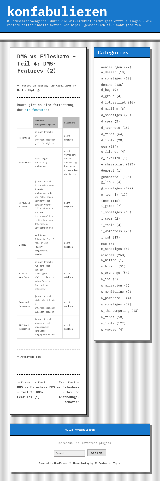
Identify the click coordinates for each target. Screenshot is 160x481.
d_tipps (107, 134)
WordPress (60, 463)
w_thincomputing (115, 311)
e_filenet (109, 152)
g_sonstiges (111, 188)
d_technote (110, 128)
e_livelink (110, 158)
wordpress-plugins (96, 443)
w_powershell (112, 298)
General (107, 170)
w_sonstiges (111, 304)
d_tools (107, 140)
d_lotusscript (113, 102)
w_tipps (107, 317)
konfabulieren (57, 11)
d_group (107, 96)
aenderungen (111, 67)
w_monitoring (112, 292)
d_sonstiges (111, 115)
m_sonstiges (111, 249)
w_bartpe (108, 260)
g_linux (107, 182)
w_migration (111, 285)
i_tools (107, 225)
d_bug (106, 90)
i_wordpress (111, 231)
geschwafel (110, 177)
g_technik (109, 195)
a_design (108, 72)
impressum (65, 443)
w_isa (106, 279)
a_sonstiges (111, 78)
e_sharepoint (112, 164)
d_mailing (109, 109)
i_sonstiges (111, 212)
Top (117, 463)
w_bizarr (108, 266)
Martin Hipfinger (29, 90)
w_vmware (108, 330)
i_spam (106, 218)
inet (105, 201)
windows (107, 255)
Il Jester (101, 463)
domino (106, 85)
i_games (107, 206)
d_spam (106, 121)
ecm (38, 356)
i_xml (106, 237)
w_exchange (110, 273)
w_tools (107, 323)
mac (104, 244)
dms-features (36, 110)
